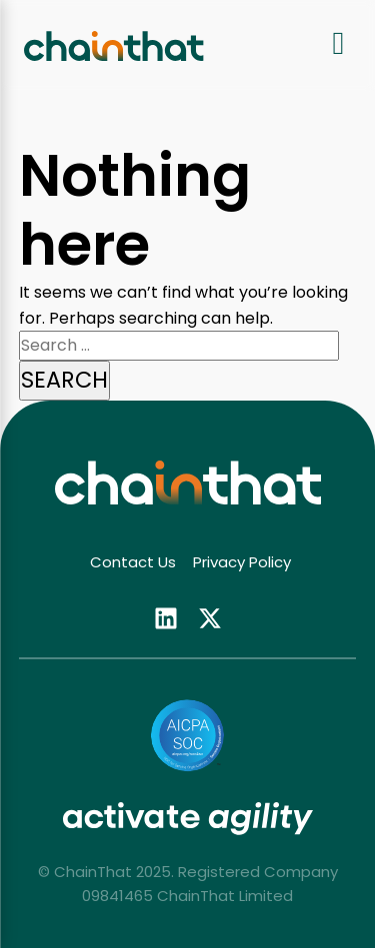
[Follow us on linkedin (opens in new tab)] (166, 616)
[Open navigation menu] (339, 46)
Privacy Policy (242, 561)
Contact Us (133, 561)
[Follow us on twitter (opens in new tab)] (210, 616)
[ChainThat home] (114, 46)
